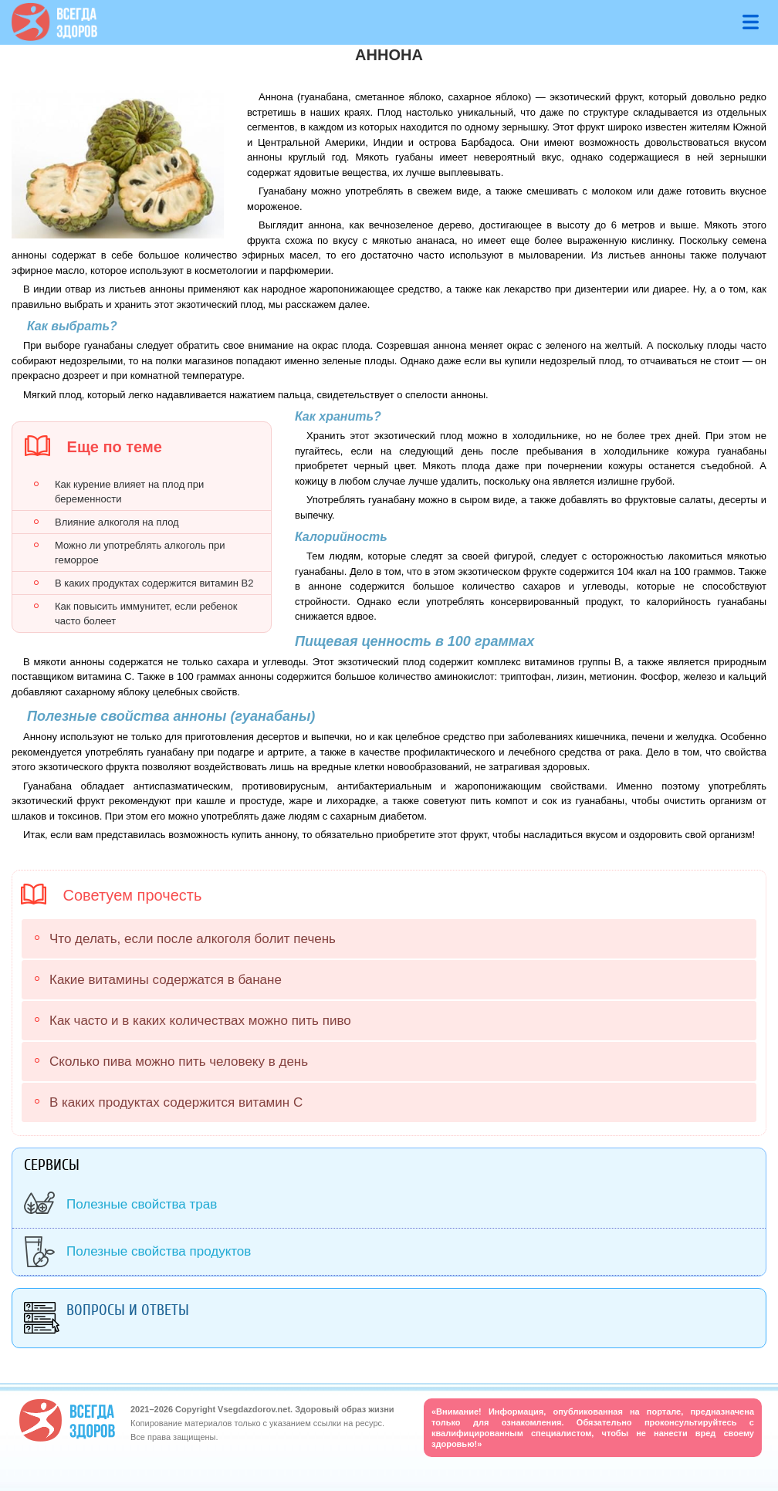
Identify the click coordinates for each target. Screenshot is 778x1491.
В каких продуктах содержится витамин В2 (154, 583)
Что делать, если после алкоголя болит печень (192, 938)
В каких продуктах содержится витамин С (176, 1102)
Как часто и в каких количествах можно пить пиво (200, 1020)
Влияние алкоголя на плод (117, 522)
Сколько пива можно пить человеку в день (178, 1061)
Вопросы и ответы (127, 1310)
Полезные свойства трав (141, 1204)
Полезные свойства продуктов (158, 1251)
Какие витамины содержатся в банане (165, 979)
